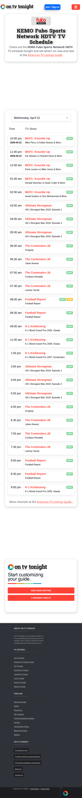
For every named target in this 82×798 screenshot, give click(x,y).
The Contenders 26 (37, 245)
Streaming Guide (20, 702)
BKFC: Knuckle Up (37, 138)
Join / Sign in (52, 7)
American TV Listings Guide (45, 55)
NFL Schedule (19, 714)
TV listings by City (21, 750)
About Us (18, 769)
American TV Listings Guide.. (55, 502)
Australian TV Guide (21, 670)
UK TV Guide (18, 666)
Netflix (16, 706)
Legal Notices (34, 789)
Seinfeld (17, 722)
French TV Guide (20, 682)
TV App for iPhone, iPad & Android (27, 756)
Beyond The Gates (20, 731)
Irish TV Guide (19, 678)
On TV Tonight (19, 658)
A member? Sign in (41, 597)
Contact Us (19, 775)
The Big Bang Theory (21, 726)
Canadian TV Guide (21, 674)
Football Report (35, 299)
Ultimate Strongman (38, 205)
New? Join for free (41, 590)
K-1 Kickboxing (35, 326)
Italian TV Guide (19, 686)
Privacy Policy (45, 789)
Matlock (17, 735)
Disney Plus (18, 710)
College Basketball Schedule (24, 718)
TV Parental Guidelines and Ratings (27, 763)
